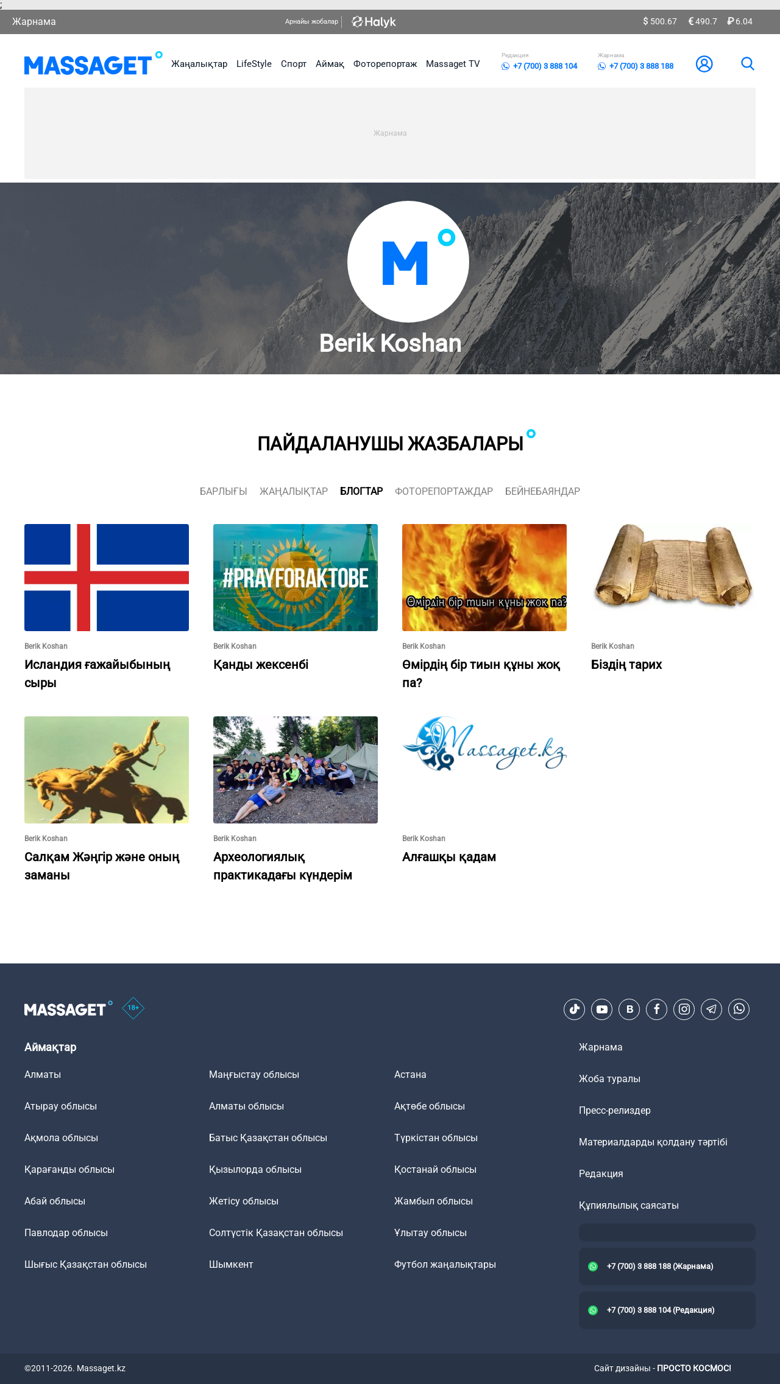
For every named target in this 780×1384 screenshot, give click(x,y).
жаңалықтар (294, 491)
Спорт (294, 63)
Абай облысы (54, 1201)
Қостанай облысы (435, 1169)
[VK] (629, 1009)
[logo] (93, 64)
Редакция (601, 1174)
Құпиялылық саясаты (629, 1205)
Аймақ (330, 63)
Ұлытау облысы (430, 1233)
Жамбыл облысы (433, 1201)
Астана (410, 1074)
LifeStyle (254, 63)
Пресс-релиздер (615, 1110)
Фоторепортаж (385, 63)
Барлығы (223, 491)
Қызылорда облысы (255, 1169)
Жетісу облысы (243, 1201)
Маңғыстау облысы (254, 1074)
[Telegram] (712, 1009)
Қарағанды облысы (69, 1169)
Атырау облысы (60, 1106)
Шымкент (231, 1264)
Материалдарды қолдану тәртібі (653, 1142)
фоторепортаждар (444, 491)
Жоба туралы (609, 1079)
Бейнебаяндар (542, 491)
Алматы (42, 1074)
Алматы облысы (246, 1106)
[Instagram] (684, 1009)
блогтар (361, 491)
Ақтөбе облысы (429, 1106)
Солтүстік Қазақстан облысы (276, 1233)
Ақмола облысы (61, 1138)
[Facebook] (657, 1009)
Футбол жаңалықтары (445, 1264)
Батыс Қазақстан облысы (268, 1138)
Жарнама (34, 21)
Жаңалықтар (199, 63)
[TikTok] (575, 1009)
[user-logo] (704, 64)
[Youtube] (602, 1009)
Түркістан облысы (436, 1138)
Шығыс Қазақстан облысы (85, 1264)
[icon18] (133, 1009)
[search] (747, 64)
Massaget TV (453, 63)
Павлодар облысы (66, 1233)
